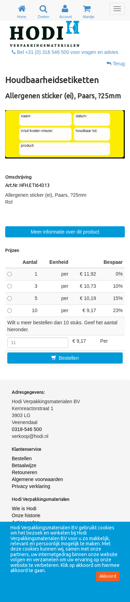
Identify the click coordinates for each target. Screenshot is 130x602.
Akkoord (107, 576)
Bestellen (65, 358)
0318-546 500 (27, 429)
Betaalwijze (24, 465)
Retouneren (24, 472)
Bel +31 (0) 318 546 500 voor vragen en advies (65, 52)
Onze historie (26, 515)
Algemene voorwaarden (37, 479)
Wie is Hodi (24, 508)
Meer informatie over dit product (65, 232)
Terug (115, 63)
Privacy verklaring (31, 486)
